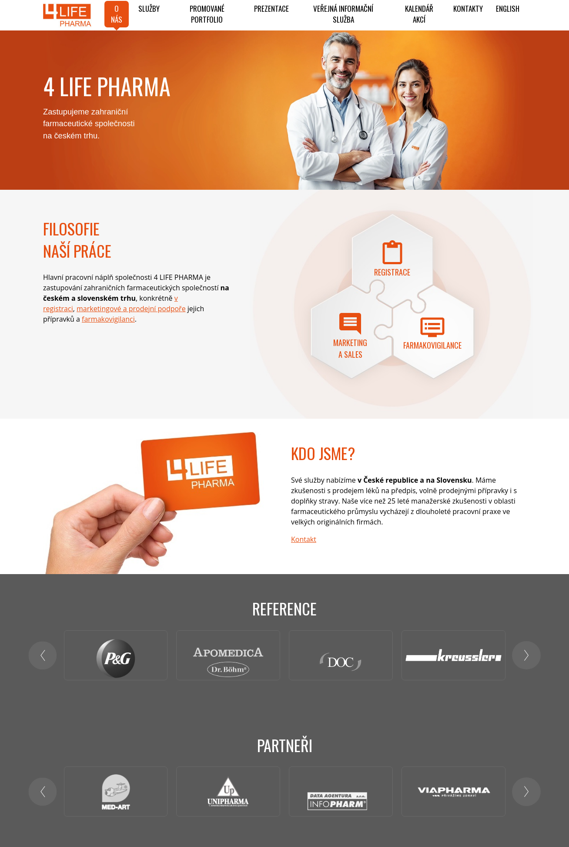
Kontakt (303, 539)
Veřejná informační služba (343, 14)
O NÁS (116, 14)
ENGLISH (507, 8)
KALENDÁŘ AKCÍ (419, 14)
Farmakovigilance (432, 345)
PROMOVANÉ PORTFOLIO (207, 14)
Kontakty (468, 8)
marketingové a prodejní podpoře (131, 308)
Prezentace (271, 8)
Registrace (392, 272)
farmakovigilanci (108, 319)
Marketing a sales (350, 348)
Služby (149, 8)
